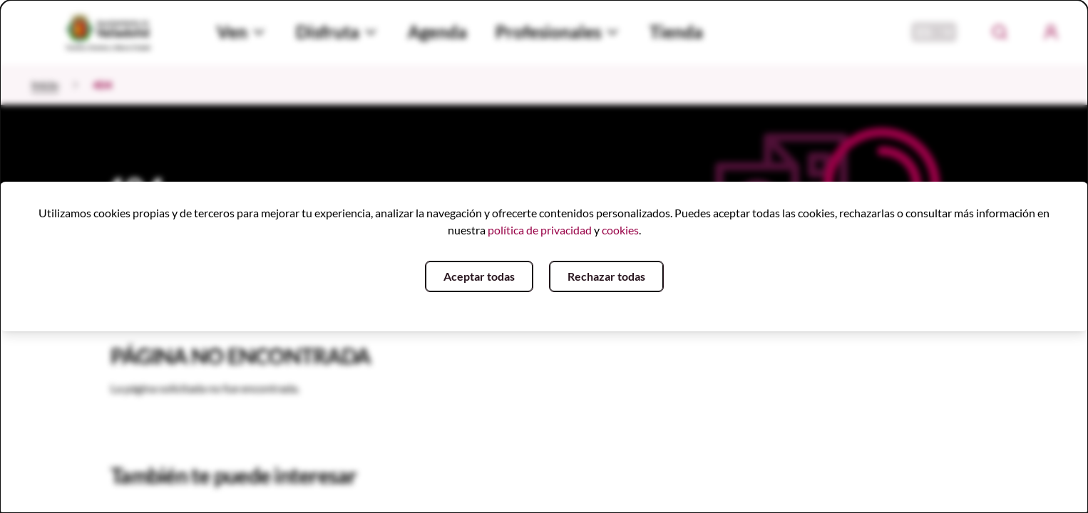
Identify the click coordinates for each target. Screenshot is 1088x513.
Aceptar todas (479, 276)
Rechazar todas (606, 276)
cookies (620, 230)
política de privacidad (540, 230)
